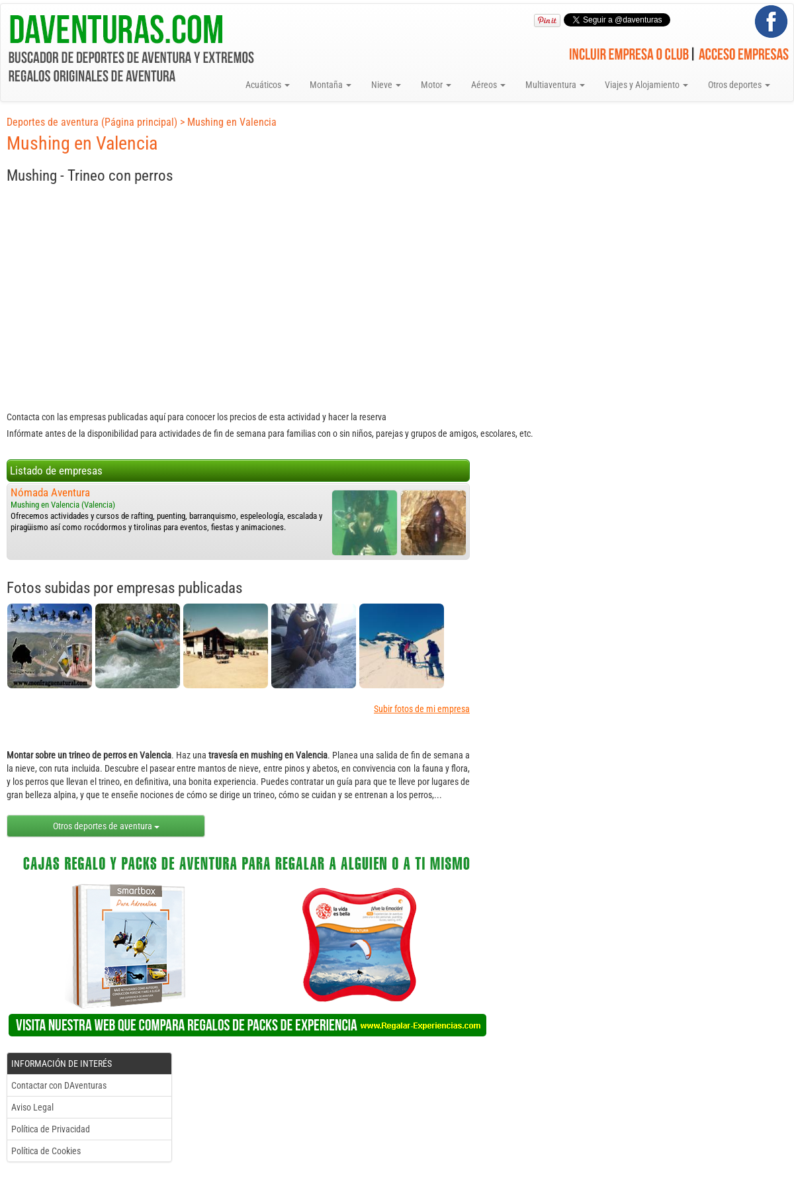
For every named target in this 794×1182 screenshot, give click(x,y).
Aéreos (488, 84)
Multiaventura (555, 84)
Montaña (330, 84)
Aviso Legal (32, 1107)
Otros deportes (739, 84)
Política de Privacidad (50, 1129)
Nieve (386, 84)
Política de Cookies (46, 1151)
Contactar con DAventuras (59, 1085)
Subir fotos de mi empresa (422, 709)
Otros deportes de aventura (106, 826)
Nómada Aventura (50, 492)
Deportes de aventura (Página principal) (92, 122)
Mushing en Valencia (232, 122)
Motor (436, 84)
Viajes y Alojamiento (646, 84)
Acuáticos (267, 84)
